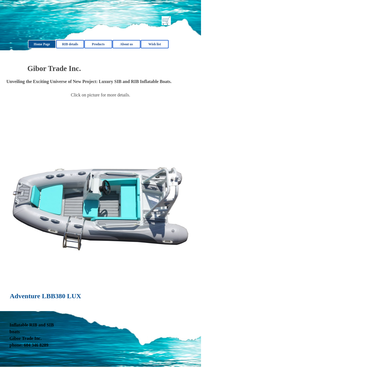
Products (98, 44)
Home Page (42, 44)
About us (126, 44)
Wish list (155, 44)
